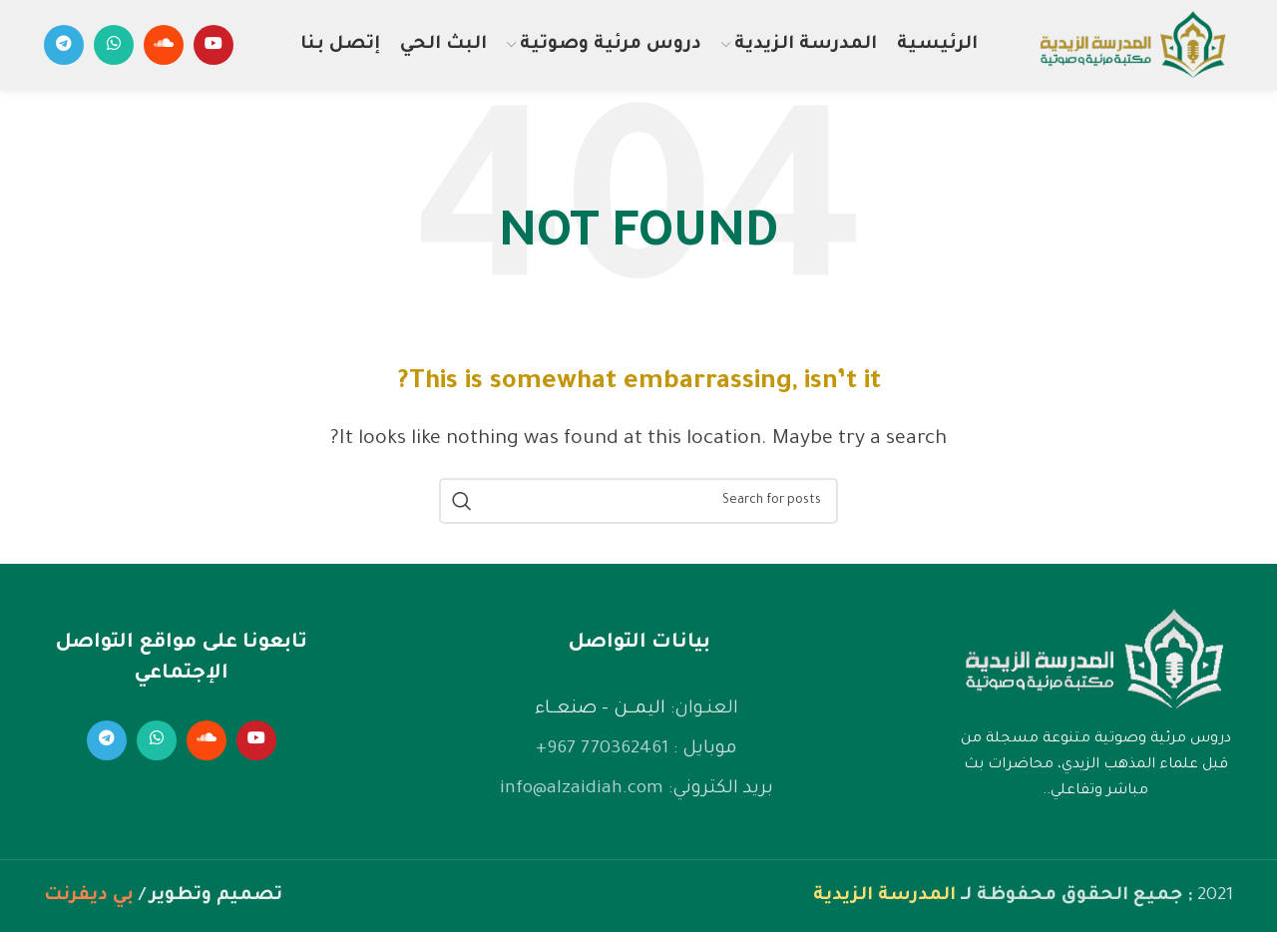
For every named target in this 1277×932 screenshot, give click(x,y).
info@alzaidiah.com (581, 789)
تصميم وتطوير (216, 896)
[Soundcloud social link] (164, 45)
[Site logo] (1132, 47)
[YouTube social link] (213, 45)
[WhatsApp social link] (114, 45)
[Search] (638, 501)
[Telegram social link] (64, 45)
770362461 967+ (602, 749)
